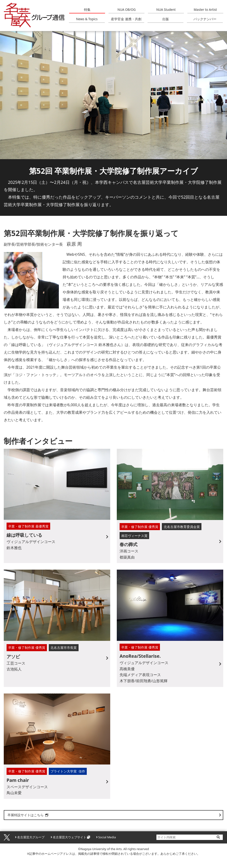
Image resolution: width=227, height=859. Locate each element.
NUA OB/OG (126, 9)
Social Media (107, 837)
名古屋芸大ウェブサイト (69, 837)
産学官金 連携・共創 (126, 19)
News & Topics (87, 19)
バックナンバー (204, 19)
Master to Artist (205, 9)
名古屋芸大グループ (31, 837)
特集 (87, 9)
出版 (165, 19)
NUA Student (165, 9)
